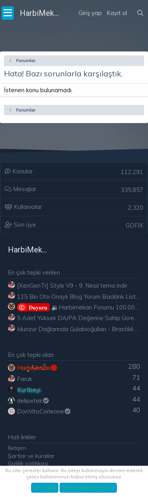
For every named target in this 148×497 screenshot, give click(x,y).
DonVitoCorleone (44, 411)
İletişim (17, 447)
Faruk (24, 379)
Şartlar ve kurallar (31, 455)
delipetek (33, 400)
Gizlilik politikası (28, 463)
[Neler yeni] (131, 3)
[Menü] (8, 13)
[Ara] (140, 13)
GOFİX (134, 225)
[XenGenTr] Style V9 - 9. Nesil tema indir (72, 285)
